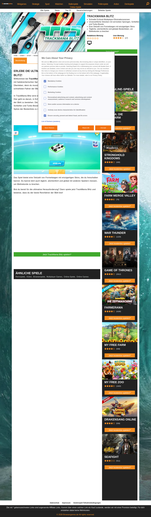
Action (116, 4)
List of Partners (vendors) (51, 121)
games (22, 55)
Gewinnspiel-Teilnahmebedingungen (87, 503)
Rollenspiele (103, 4)
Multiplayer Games (54, 277)
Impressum (66, 503)
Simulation (88, 4)
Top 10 (68, 10)
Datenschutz (54, 503)
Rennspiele (20, 277)
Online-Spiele (75, 7)
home (16, 55)
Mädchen (59, 4)
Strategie (35, 4)
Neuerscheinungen (84, 10)
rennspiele (38, 55)
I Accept (103, 128)
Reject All (86, 128)
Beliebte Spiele (104, 10)
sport (29, 55)
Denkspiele (129, 4)
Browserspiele (39, 277)
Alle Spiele (44, 10)
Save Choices (49, 128)
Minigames (21, 4)
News (57, 10)
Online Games (83, 277)
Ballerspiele (73, 4)
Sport (47, 4)
